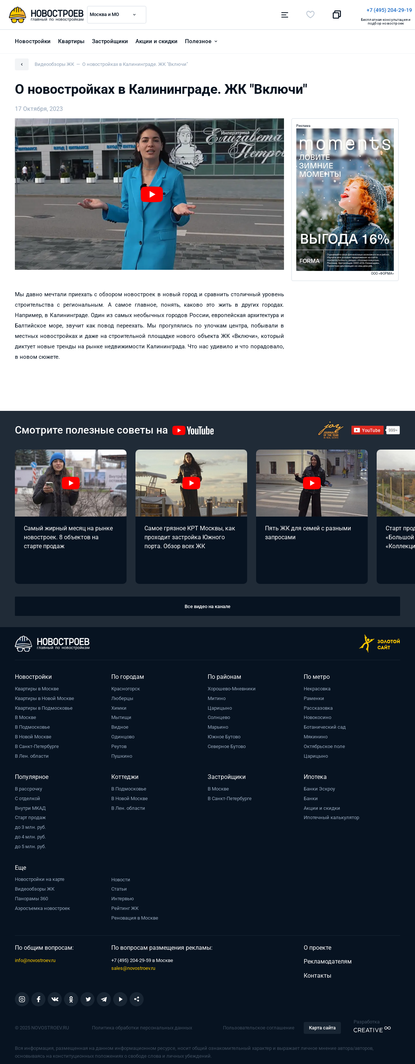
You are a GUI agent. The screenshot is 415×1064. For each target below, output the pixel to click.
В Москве (25, 713)
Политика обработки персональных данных (142, 1024)
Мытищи (121, 713)
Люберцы (122, 694)
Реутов (119, 742)
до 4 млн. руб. (30, 833)
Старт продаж (30, 814)
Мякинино (316, 733)
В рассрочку (28, 785)
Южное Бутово (224, 733)
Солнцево (219, 713)
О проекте (317, 944)
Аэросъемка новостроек (42, 904)
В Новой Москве (33, 733)
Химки (119, 704)
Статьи (119, 885)
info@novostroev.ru (35, 956)
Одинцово (122, 733)
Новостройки (33, 37)
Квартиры (71, 37)
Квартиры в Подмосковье (44, 704)
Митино (217, 694)
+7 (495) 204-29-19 (242, 10)
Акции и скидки (156, 37)
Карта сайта (322, 1024)
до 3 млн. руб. (30, 823)
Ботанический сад (325, 723)
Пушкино (121, 752)
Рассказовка (318, 704)
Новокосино (317, 713)
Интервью (122, 895)
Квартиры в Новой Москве (44, 694)
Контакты (317, 971)
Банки (311, 795)
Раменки (314, 694)
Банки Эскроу (319, 785)
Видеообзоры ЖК (34, 885)
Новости (120, 876)
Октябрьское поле (324, 742)
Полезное (198, 37)
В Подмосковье (32, 723)
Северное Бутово (227, 742)
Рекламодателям (328, 957)
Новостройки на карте (39, 875)
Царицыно (220, 704)
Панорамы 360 (31, 895)
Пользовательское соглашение (258, 1024)
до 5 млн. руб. (30, 843)
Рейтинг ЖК (124, 904)
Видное (119, 723)
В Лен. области (32, 752)
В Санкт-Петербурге (37, 742)
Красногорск (125, 685)
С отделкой (27, 795)
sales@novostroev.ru (133, 964)
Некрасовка (317, 685)
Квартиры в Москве (37, 685)
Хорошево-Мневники (232, 685)
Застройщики (110, 37)
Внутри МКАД (30, 804)
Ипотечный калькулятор (331, 814)
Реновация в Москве (134, 914)
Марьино (218, 723)
